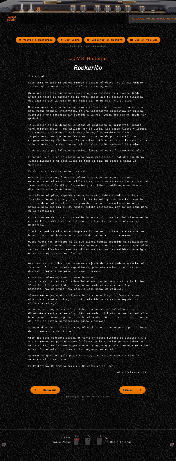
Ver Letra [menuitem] (70, 39)
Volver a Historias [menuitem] (36, 39)
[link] (45, 390)
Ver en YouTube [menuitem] (144, 39)
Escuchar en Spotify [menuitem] (105, 39)
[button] (72, 18)
